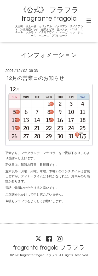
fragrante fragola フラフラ (49, 248)
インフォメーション (49, 55)
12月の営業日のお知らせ (35, 78)
